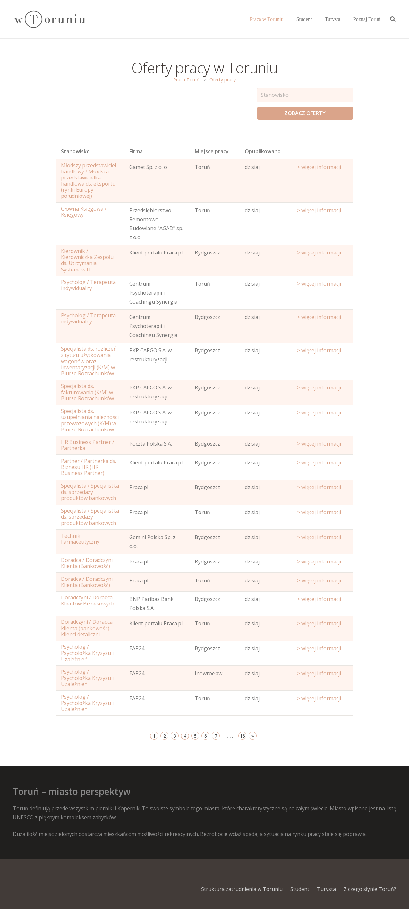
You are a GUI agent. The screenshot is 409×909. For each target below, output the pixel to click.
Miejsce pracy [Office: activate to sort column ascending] (212, 151)
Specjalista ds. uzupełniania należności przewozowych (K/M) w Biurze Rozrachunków (90, 420)
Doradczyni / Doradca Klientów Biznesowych (87, 600)
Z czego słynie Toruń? (370, 889)
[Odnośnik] (49, 19)
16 (242, 736)
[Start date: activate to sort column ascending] (322, 153)
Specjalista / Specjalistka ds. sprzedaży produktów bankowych (90, 491)
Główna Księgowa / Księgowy (84, 211)
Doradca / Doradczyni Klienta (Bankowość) (87, 563)
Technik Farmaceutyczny (80, 538)
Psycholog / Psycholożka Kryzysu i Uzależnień (87, 653)
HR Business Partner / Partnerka (87, 445)
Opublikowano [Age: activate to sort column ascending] (263, 151)
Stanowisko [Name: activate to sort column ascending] (75, 151)
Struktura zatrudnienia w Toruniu (242, 889)
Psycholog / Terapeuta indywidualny (88, 285)
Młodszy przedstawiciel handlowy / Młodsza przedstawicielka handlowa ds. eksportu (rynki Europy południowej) (88, 181)
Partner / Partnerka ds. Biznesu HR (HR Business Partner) (88, 467)
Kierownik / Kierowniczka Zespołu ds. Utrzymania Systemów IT (87, 260)
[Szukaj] (393, 19)
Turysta (326, 889)
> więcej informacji (319, 167)
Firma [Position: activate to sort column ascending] (136, 151)
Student (299, 889)
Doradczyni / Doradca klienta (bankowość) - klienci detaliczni (87, 628)
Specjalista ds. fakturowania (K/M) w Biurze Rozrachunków (87, 392)
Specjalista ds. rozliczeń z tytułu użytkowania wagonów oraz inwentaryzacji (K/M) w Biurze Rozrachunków (89, 361)
